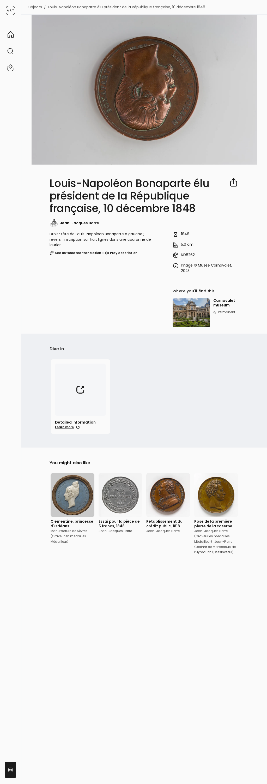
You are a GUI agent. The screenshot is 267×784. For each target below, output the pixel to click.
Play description (121, 253)
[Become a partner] (10, 770)
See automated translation (75, 253)
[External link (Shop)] (10, 68)
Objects (35, 7)
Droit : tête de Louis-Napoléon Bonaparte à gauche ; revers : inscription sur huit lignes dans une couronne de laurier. (100, 239)
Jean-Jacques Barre (79, 223)
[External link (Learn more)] (80, 396)
